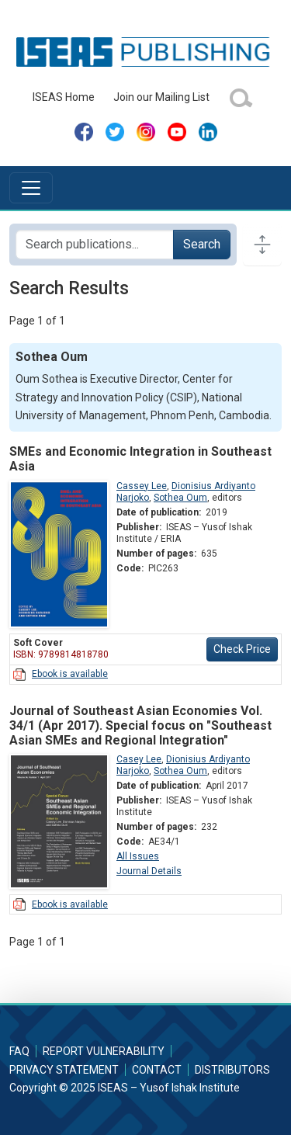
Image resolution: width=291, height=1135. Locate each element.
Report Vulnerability (104, 1051)
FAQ (19, 1051)
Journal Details (149, 871)
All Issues (137, 856)
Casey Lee (138, 759)
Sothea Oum (180, 497)
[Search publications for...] (95, 244)
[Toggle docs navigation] (262, 245)
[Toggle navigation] (31, 187)
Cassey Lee (141, 486)
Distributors (232, 1070)
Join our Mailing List (161, 97)
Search (201, 244)
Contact (157, 1070)
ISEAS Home (64, 97)
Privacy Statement (64, 1070)
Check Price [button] (242, 649)
